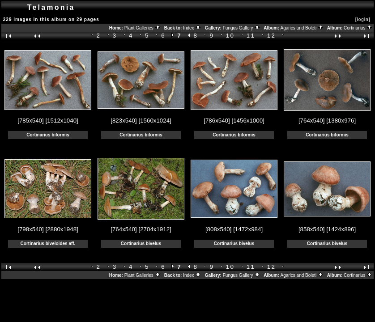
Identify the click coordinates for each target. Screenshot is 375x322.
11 (251, 35)
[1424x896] (341, 229)
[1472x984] (248, 229)
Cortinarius (358, 27)
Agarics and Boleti (302, 27)
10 (230, 35)
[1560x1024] (154, 120)
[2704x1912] (154, 229)
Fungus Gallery (241, 27)
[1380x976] (341, 120)
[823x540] (124, 120)
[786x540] (217, 120)
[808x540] (218, 229)
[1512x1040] (61, 120)
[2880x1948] (61, 229)
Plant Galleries (142, 27)
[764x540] (311, 120)
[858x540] (311, 229)
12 (271, 35)
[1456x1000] (247, 120)
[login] (363, 19)
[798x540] (30, 229)
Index (192, 27)
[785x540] (30, 120)
